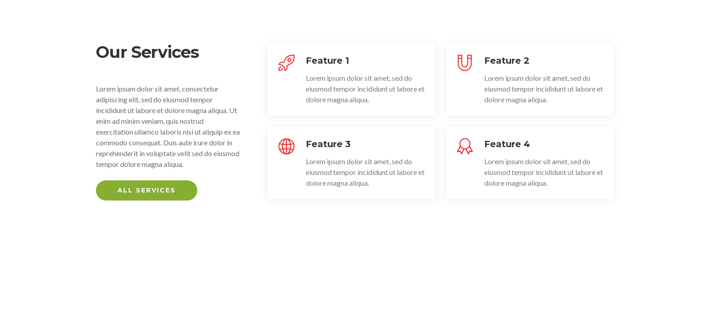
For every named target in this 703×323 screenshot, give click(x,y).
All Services (146, 190)
